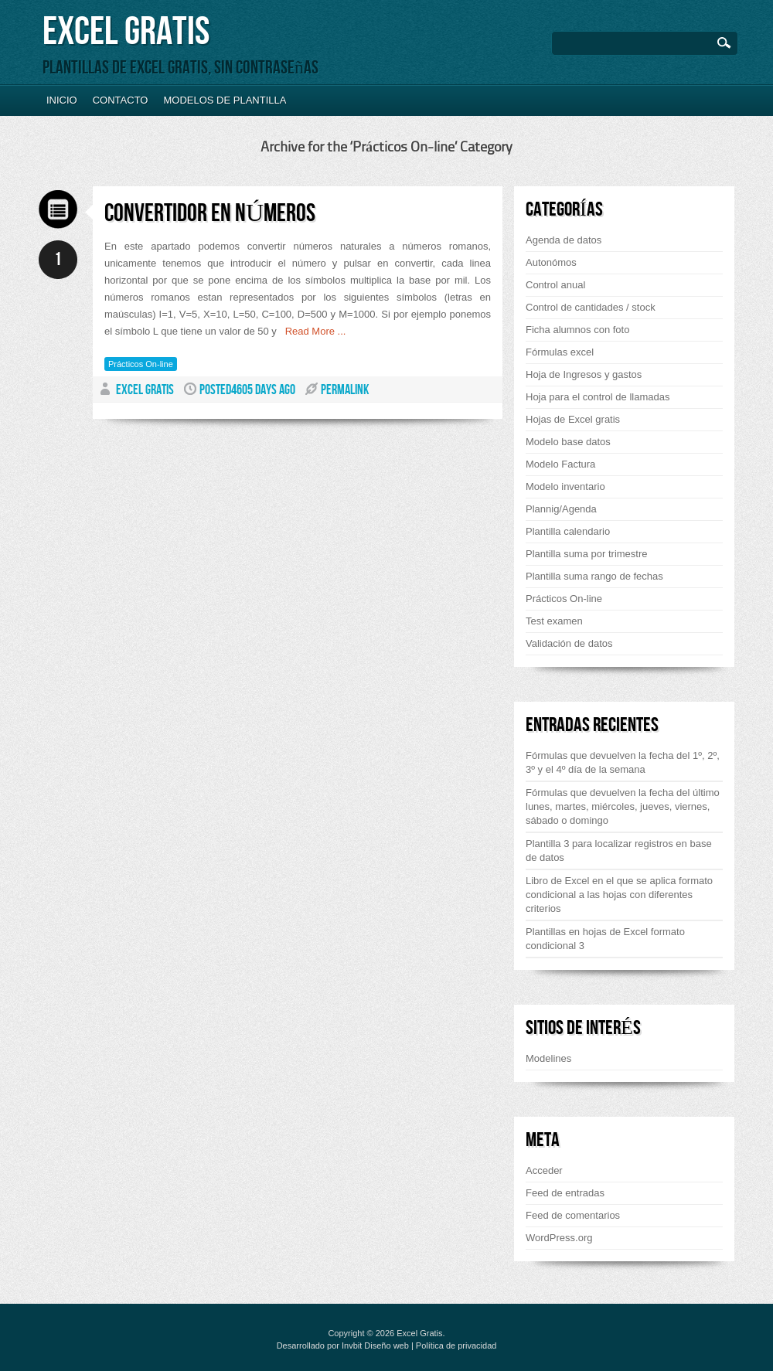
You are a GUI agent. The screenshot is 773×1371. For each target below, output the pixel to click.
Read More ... (311, 331)
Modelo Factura (560, 464)
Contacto (120, 100)
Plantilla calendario (568, 531)
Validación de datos (569, 643)
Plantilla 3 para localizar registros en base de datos (619, 850)
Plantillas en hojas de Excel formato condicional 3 (605, 938)
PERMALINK (345, 390)
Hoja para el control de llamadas (597, 397)
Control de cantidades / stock (591, 307)
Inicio (61, 100)
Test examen (554, 621)
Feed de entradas (565, 1193)
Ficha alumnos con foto (577, 329)
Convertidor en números (209, 214)
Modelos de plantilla (224, 100)
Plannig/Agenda (561, 509)
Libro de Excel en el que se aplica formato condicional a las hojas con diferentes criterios (619, 894)
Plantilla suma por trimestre (587, 554)
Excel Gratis (126, 32)
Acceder (544, 1170)
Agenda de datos (563, 240)
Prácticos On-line (140, 364)
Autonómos (551, 262)
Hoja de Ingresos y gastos (584, 374)
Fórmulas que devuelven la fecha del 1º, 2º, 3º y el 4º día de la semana (623, 762)
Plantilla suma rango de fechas (594, 576)
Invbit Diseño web (375, 1345)
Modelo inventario (565, 486)
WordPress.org (559, 1237)
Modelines (548, 1058)
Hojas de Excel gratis (573, 419)
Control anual (555, 285)
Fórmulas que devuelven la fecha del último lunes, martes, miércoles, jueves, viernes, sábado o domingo (623, 806)
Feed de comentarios (573, 1215)
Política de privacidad (456, 1345)
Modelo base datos (568, 441)
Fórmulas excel (560, 352)
